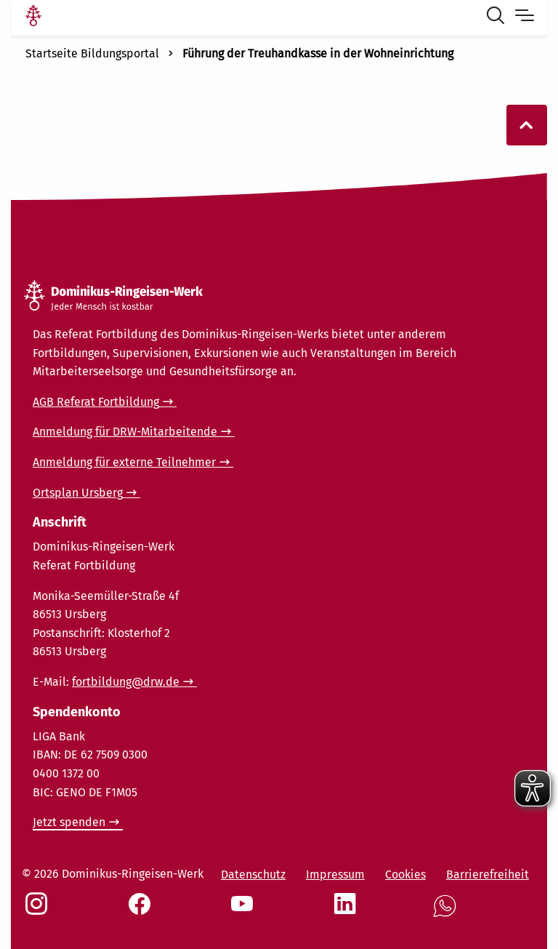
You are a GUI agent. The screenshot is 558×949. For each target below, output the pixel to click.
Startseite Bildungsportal (92, 53)
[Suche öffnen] (498, 17)
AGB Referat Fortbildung (96, 402)
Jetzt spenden (69, 822)
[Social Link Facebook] (142, 911)
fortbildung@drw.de (125, 682)
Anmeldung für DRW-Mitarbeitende (125, 432)
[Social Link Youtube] (244, 911)
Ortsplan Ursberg (78, 493)
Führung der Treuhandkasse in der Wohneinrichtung (317, 53)
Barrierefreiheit (487, 874)
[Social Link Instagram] (39, 911)
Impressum (335, 874)
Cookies (405, 874)
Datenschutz (253, 874)
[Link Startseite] (33, 17)
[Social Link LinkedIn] (348, 911)
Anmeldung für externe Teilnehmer (124, 462)
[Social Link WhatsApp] (447, 913)
